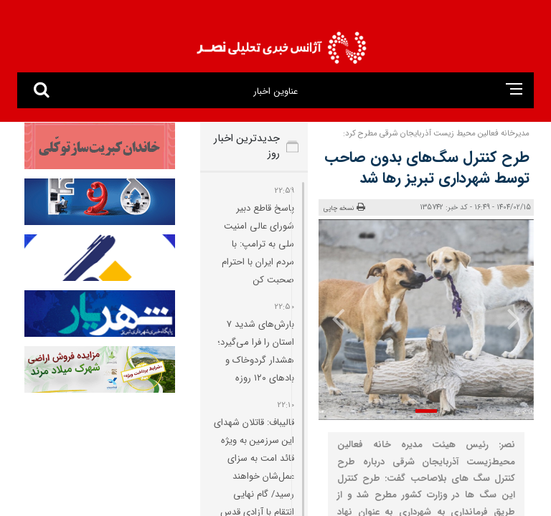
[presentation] (513, 318)
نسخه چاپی (344, 208)
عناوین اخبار (275, 91)
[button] (426, 411)
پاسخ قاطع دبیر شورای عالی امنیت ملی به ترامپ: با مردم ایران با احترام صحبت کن (258, 244)
